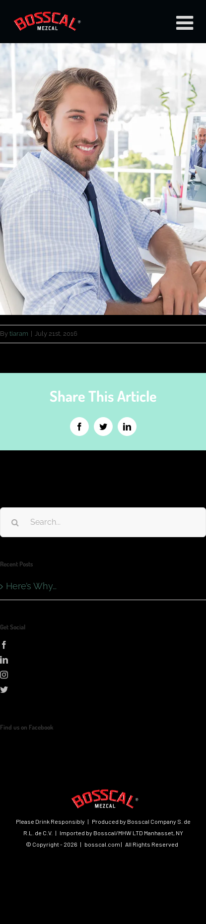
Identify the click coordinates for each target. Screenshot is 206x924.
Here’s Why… (31, 586)
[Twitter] (103, 689)
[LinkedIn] (103, 660)
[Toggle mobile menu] (186, 22)
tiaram (18, 333)
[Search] (15, 522)
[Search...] (103, 522)
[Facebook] (103, 645)
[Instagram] (103, 674)
